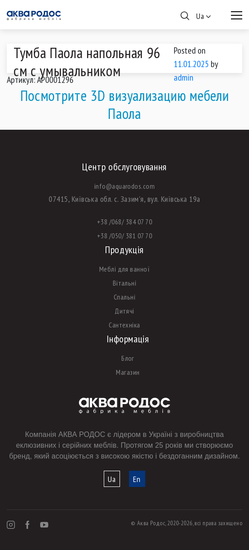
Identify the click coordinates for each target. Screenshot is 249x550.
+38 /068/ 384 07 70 (124, 221)
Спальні (124, 296)
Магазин (127, 372)
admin (184, 77)
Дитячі (124, 310)
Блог (127, 358)
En (137, 479)
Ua (112, 479)
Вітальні (125, 282)
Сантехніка (124, 324)
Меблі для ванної (124, 268)
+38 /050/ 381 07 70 (124, 235)
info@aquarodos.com (124, 186)
